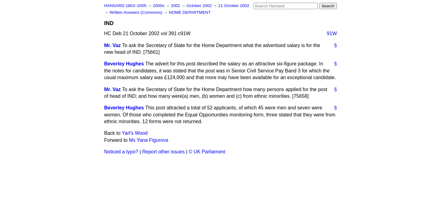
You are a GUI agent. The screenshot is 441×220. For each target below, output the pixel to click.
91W (332, 33)
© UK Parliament (207, 151)
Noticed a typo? (121, 151)
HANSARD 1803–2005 (125, 5)
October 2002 (200, 5)
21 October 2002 (233, 5)
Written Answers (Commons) (136, 12)
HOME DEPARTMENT (190, 12)
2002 (176, 5)
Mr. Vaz (112, 45)
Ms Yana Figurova (148, 140)
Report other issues (163, 151)
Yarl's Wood (135, 133)
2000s (159, 5)
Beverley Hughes (124, 63)
